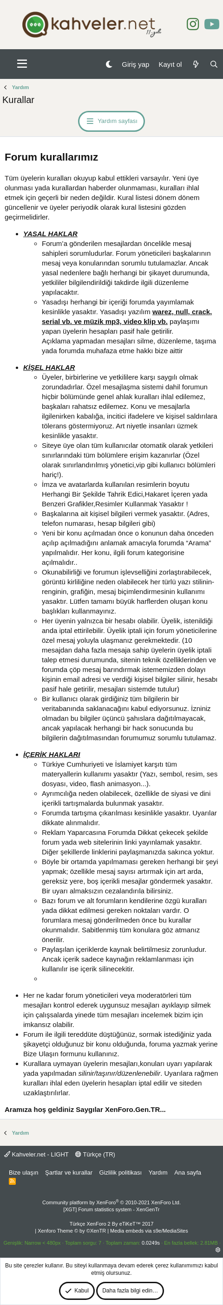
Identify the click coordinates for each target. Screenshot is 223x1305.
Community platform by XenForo (111, 1202)
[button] (22, 64)
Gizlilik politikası (120, 1172)
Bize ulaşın (24, 1172)
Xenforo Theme (72, 1231)
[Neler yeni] (195, 64)
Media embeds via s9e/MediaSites (149, 1231)
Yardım (158, 1172)
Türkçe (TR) (95, 1154)
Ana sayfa (187, 1172)
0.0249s (151, 1243)
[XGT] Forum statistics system (112, 1209)
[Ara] (214, 64)
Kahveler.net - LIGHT (36, 1154)
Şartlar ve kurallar (68, 1172)
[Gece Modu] (109, 64)
